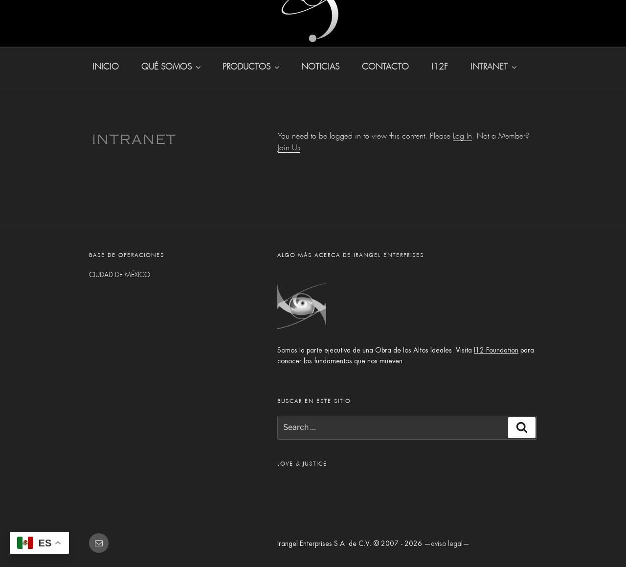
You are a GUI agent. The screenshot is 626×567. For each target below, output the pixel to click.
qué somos (171, 66)
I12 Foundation (496, 350)
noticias (320, 66)
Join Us (289, 147)
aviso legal (447, 543)
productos (252, 66)
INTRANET (494, 66)
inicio (105, 66)
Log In (462, 136)
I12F (439, 66)
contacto (385, 66)
